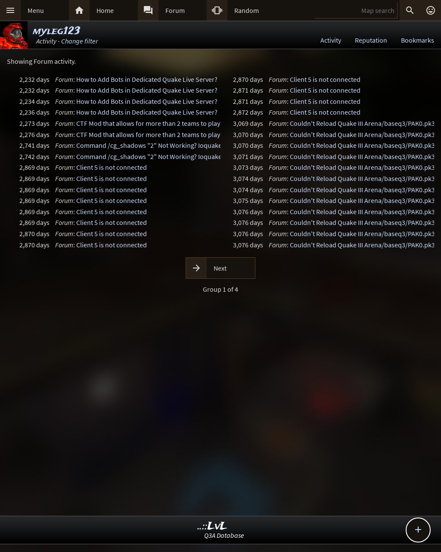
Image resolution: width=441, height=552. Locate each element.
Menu (36, 10)
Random (246, 10)
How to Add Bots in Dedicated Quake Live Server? (146, 79)
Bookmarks (417, 40)
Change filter (79, 41)
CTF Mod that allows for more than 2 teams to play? (149, 123)
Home (105, 10)
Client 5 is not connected (111, 167)
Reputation (371, 40)
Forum (175, 10)
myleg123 (56, 31)
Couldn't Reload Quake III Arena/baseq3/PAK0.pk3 (362, 123)
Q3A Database (224, 535)
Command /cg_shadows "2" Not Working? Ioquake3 (150, 145)
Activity (330, 40)
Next (220, 268)
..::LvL (212, 526)
